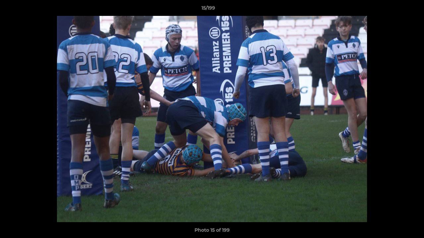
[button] (396, 10)
